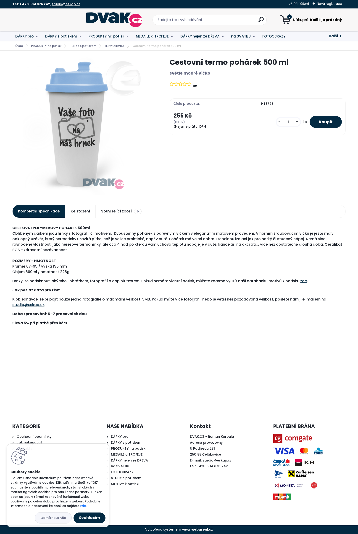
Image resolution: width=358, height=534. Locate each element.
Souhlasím (89, 517)
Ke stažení (80, 211)
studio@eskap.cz (66, 4)
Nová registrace (329, 3)
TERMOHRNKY (114, 46)
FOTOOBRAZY (273, 36)
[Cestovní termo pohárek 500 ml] (84, 126)
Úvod (19, 46)
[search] (224, 21)
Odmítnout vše (53, 517)
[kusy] (288, 122)
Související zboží (121, 211)
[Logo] (40, 19)
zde (303, 281)
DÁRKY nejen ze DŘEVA (200, 36)
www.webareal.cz (197, 529)
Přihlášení (301, 3)
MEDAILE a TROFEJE (152, 36)
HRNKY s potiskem (82, 46)
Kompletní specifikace (39, 211)
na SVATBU (241, 36)
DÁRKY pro (24, 36)
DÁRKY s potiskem (61, 36)
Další (333, 36)
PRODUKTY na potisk (106, 36)
